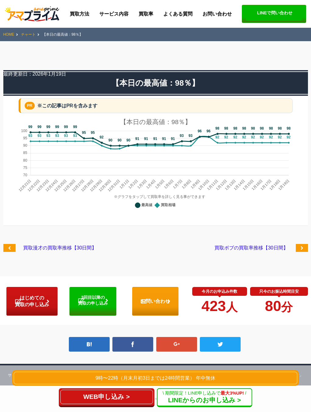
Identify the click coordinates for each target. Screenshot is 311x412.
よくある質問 (178, 13)
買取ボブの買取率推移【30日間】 (251, 247)
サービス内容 (114, 13)
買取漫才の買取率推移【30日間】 (60, 247)
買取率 (146, 13)
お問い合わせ (217, 13)
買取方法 (79, 13)
